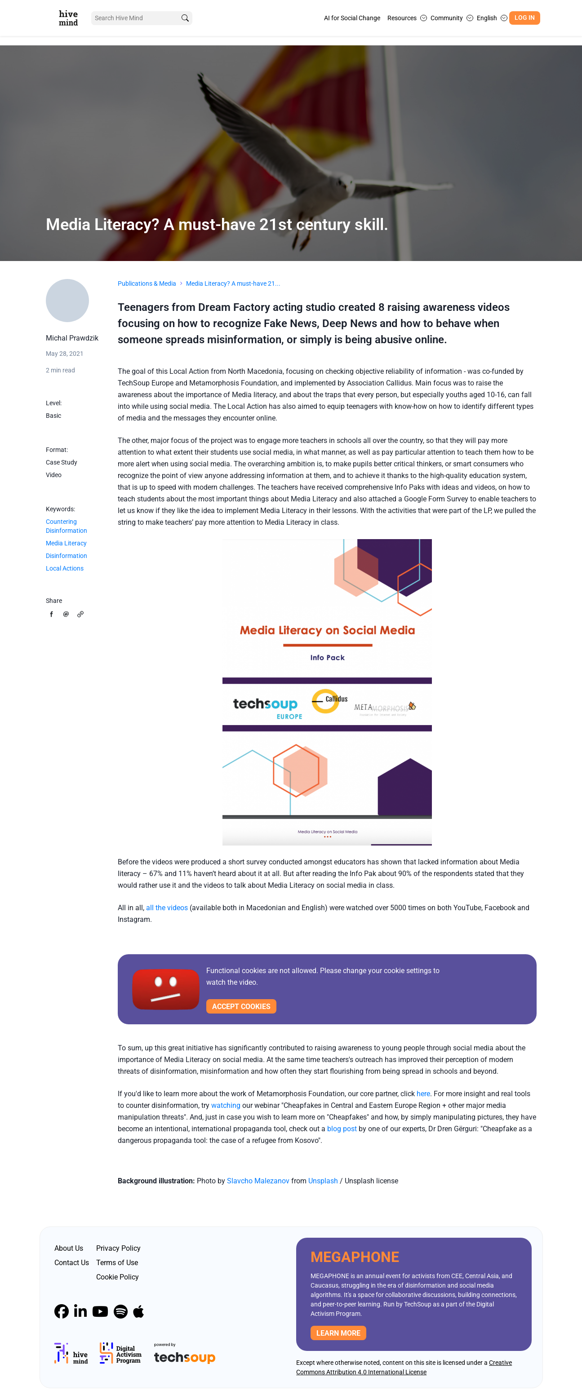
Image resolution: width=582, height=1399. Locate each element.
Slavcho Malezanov (258, 1181)
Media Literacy (66, 543)
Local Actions (65, 568)
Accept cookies (241, 1006)
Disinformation (66, 555)
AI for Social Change (352, 18)
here (423, 1093)
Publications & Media (147, 283)
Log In (525, 18)
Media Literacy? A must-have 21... (233, 283)
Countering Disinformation (66, 526)
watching (225, 1105)
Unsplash (324, 1181)
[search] (184, 18)
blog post (342, 1129)
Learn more (338, 1333)
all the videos (167, 907)
